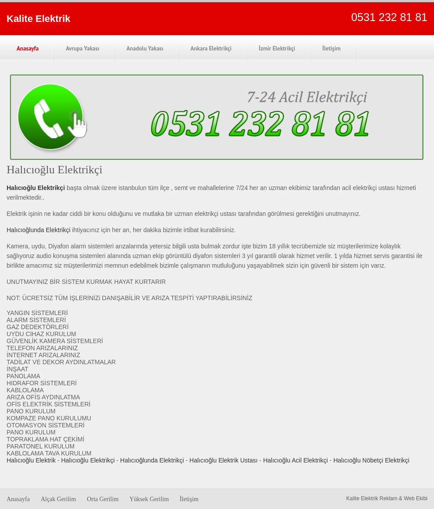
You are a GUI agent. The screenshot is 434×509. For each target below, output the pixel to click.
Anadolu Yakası (144, 48)
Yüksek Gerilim (149, 499)
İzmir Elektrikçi (277, 48)
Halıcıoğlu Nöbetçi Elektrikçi (371, 460)
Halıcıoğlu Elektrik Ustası (223, 460)
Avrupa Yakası (82, 48)
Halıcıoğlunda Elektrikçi (39, 229)
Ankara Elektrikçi (211, 48)
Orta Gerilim (102, 499)
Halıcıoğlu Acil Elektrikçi (295, 460)
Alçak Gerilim (58, 499)
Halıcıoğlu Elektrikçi (88, 460)
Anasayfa (28, 48)
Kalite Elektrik (39, 18)
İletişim (331, 48)
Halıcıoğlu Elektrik (31, 460)
